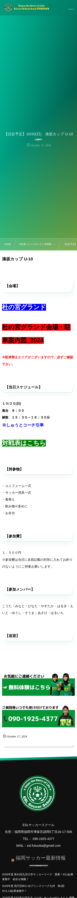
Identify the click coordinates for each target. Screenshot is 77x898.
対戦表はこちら (24, 443)
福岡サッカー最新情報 (41, 857)
